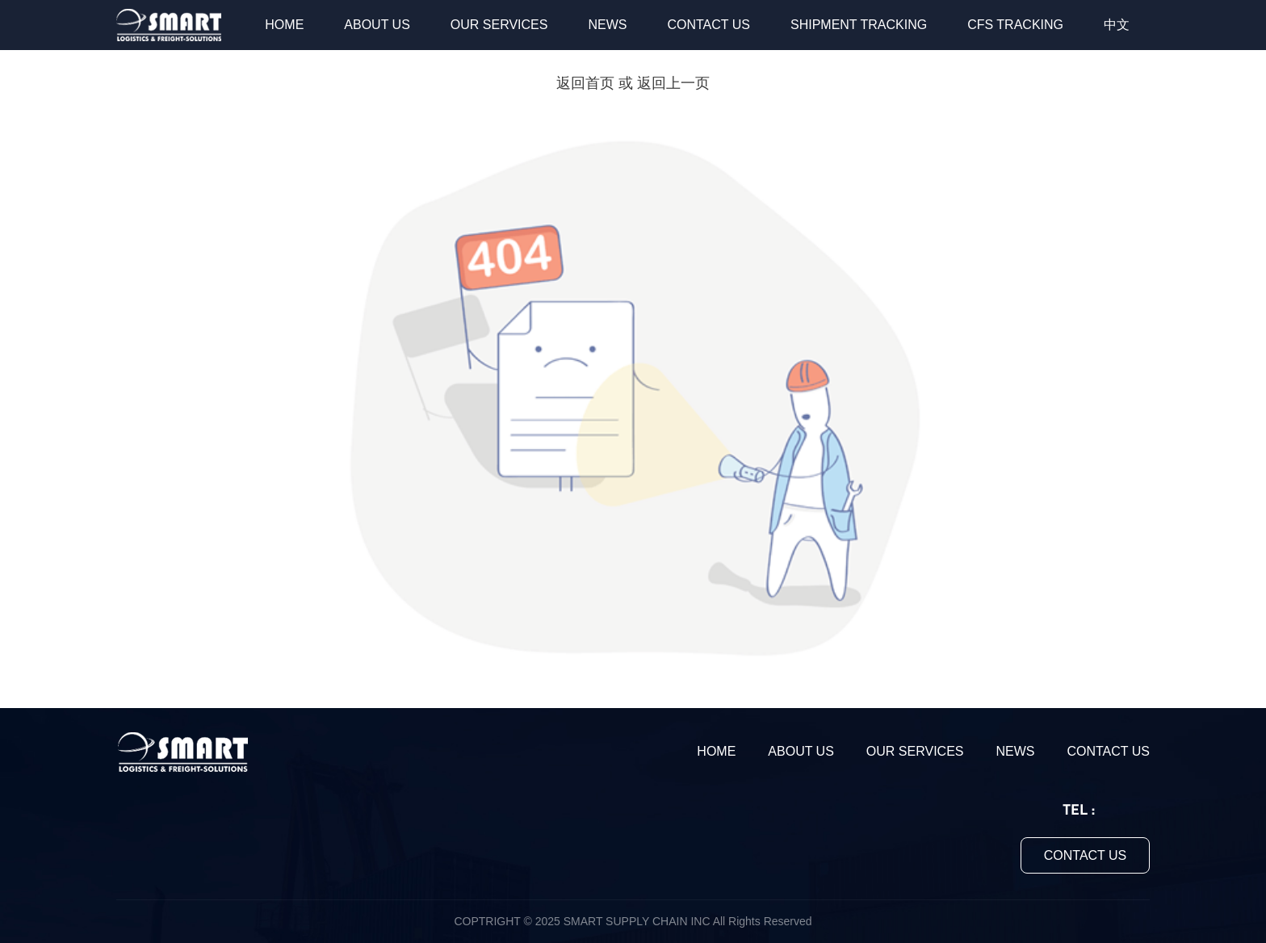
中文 (1117, 24)
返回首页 (585, 83)
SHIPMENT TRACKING (858, 24)
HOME (284, 24)
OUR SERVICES (499, 24)
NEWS (607, 24)
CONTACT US (708, 24)
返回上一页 (673, 83)
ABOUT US (377, 24)
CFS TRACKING (1015, 24)
